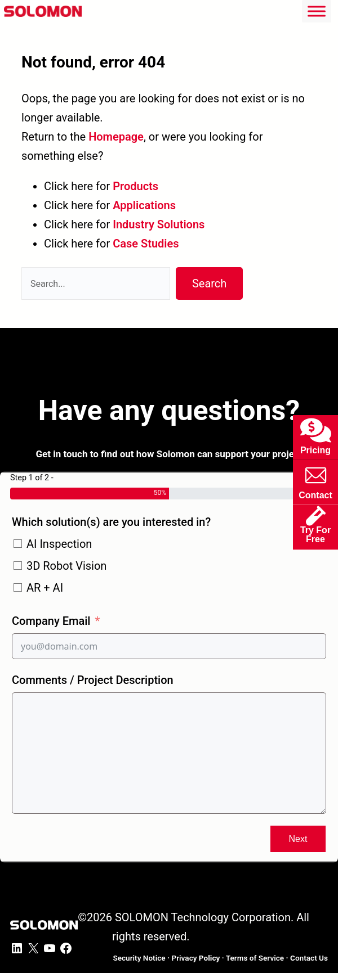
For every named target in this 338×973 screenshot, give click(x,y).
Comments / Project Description (93, 680)
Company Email (51, 621)
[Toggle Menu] (317, 11)
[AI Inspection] (18, 543)
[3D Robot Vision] (18, 565)
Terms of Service (255, 957)
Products (135, 186)
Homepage (116, 136)
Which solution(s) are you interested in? (111, 522)
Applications (144, 205)
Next (298, 839)
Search (209, 283)
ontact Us (309, 957)
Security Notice (139, 957)
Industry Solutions (158, 224)
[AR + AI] (18, 587)
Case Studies (146, 243)
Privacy (195, 957)
